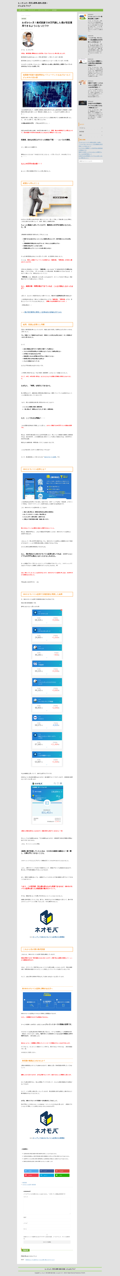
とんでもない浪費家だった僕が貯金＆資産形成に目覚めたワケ (95, 63)
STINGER (83, 1272)
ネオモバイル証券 (27, 1184)
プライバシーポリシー (43, 10)
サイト (25, 1229)
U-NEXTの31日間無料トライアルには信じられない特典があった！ (95, 105)
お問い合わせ (22, 10)
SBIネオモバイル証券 (50, 457)
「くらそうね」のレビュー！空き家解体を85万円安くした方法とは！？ (95, 40)
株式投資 (25, 1182)
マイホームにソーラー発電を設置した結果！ (90, 142)
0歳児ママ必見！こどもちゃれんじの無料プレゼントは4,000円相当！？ (95, 85)
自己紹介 (54, 10)
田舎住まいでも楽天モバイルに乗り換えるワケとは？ (40, 1259)
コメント (26, 1196)
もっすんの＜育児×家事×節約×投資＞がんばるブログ (60, 1269)
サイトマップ (31, 10)
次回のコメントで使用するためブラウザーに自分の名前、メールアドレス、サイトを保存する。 (47, 1237)
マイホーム (82, 128)
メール (26, 1223)
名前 (25, 1217)
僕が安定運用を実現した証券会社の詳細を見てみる (43, 312)
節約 (80, 135)
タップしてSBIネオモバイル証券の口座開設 (49, 937)
